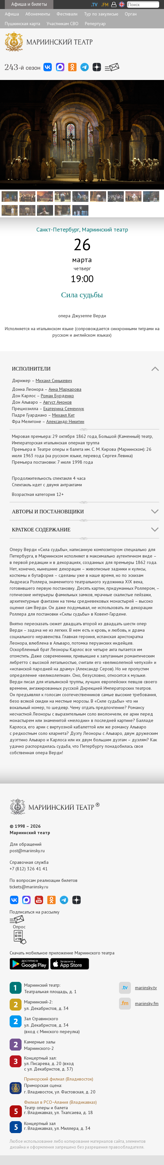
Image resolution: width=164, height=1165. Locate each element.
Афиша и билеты (29, 4)
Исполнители (31, 368)
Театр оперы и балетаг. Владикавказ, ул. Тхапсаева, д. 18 (58, 1110)
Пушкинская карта (22, 23)
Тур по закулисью (101, 14)
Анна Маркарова (65, 389)
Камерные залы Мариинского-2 (39, 1045)
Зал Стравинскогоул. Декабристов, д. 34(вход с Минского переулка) (52, 1025)
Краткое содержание (41, 529)
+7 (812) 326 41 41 (29, 869)
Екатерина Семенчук (63, 408)
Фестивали (67, 14)
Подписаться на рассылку (34, 912)
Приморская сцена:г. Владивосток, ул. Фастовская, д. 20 (53, 1088)
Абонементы (37, 14)
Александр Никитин (65, 421)
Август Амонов (57, 402)
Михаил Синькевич (54, 380)
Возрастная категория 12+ (38, 494)
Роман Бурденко (57, 396)
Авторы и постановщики (48, 511)
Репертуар (95, 23)
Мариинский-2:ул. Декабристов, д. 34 (46, 1005)
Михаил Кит (63, 415)
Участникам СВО (62, 23)
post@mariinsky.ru (27, 851)
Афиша (12, 14)
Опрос (19, 927)
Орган (131, 14)
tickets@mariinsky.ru (29, 887)
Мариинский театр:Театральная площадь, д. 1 (50, 988)
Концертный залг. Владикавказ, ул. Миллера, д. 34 (57, 1126)
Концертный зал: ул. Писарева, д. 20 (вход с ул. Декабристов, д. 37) (49, 1063)
